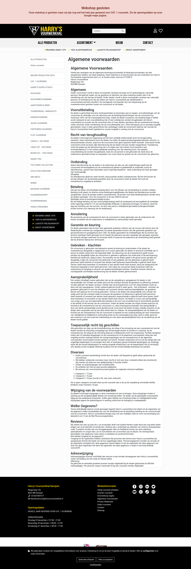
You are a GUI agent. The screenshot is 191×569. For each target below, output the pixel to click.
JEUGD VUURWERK (38, 123)
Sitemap (101, 510)
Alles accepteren (105, 559)
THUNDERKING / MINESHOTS (43, 111)
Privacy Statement (105, 501)
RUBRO (33, 183)
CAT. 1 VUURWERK (38, 81)
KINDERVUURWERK (38, 117)
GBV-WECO (35, 177)
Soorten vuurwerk (105, 493)
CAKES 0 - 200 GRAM (39, 141)
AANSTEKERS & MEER (40, 105)
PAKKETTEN (35, 159)
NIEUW (119, 43)
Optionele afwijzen (86, 559)
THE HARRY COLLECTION (41, 165)
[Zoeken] (106, 31)
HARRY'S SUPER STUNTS (41, 87)
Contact (148, 43)
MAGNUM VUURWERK (40, 189)
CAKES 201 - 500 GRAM (40, 147)
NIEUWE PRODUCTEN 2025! (42, 75)
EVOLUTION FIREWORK (40, 171)
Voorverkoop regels (105, 496)
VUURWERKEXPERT (39, 195)
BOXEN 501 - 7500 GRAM (41, 153)
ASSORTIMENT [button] (85, 43)
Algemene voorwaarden (107, 499)
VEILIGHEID (35, 93)
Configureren (95, 565)
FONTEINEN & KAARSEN (41, 129)
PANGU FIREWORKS (39, 207)
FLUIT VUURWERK (38, 135)
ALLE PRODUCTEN (47, 43)
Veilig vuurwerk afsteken (107, 490)
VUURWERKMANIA (38, 201)
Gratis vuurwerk (37, 65)
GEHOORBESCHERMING (41, 99)
